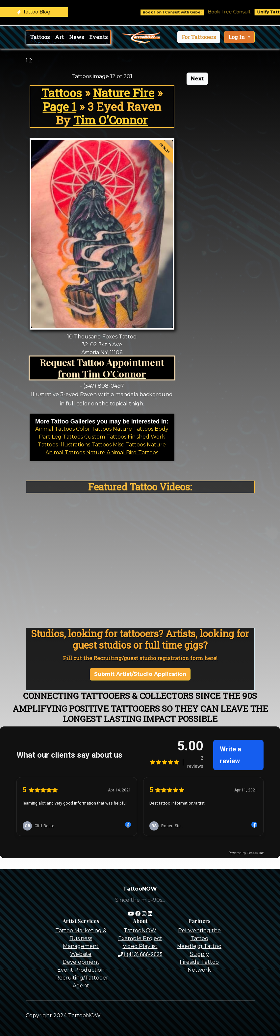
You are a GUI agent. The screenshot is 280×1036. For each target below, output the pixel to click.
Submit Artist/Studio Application (140, 674)
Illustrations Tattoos (85, 445)
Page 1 (59, 106)
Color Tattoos (94, 429)
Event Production (81, 970)
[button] (198, 37)
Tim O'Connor (110, 120)
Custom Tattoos (105, 437)
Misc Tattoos (129, 445)
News (76, 36)
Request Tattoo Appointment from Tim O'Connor (102, 368)
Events (98, 36)
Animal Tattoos (55, 429)
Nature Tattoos (133, 429)
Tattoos (40, 36)
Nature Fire (123, 92)
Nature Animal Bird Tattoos (122, 452)
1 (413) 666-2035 (140, 954)
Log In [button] (237, 36)
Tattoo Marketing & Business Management (81, 938)
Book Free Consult (234, 12)
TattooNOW (140, 930)
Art (59, 36)
